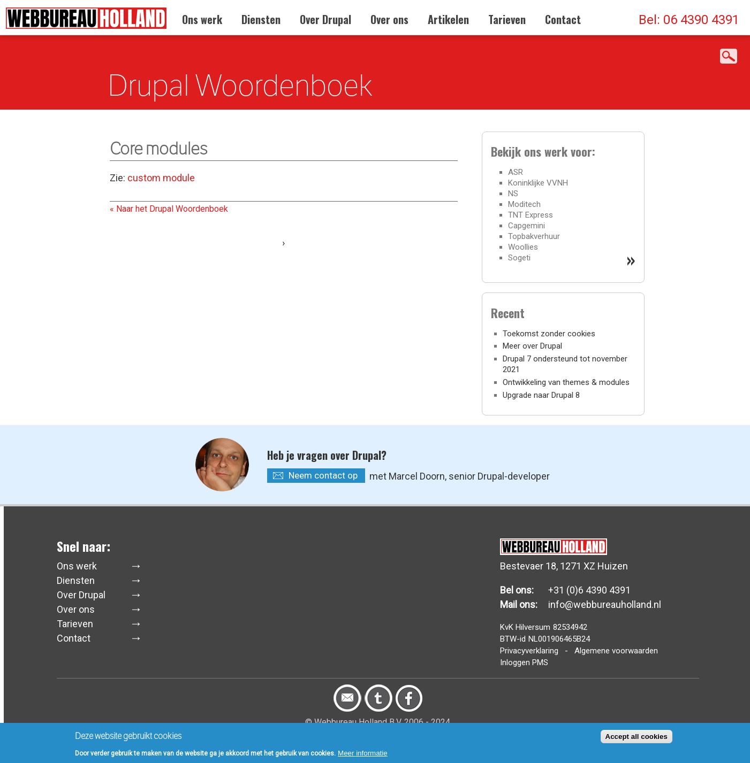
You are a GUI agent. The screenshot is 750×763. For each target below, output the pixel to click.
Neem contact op (323, 475)
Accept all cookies (636, 738)
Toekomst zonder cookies (549, 333)
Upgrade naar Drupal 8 (541, 395)
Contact (563, 19)
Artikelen (448, 19)
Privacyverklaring (529, 651)
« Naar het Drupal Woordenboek (169, 209)
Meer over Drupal (532, 346)
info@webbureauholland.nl (604, 604)
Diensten (261, 19)
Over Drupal (325, 19)
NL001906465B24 (559, 639)
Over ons (389, 19)
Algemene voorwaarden (616, 651)
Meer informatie (363, 754)
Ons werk (202, 19)
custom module (160, 177)
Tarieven (507, 19)
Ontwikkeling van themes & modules (566, 382)
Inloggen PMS (524, 662)
